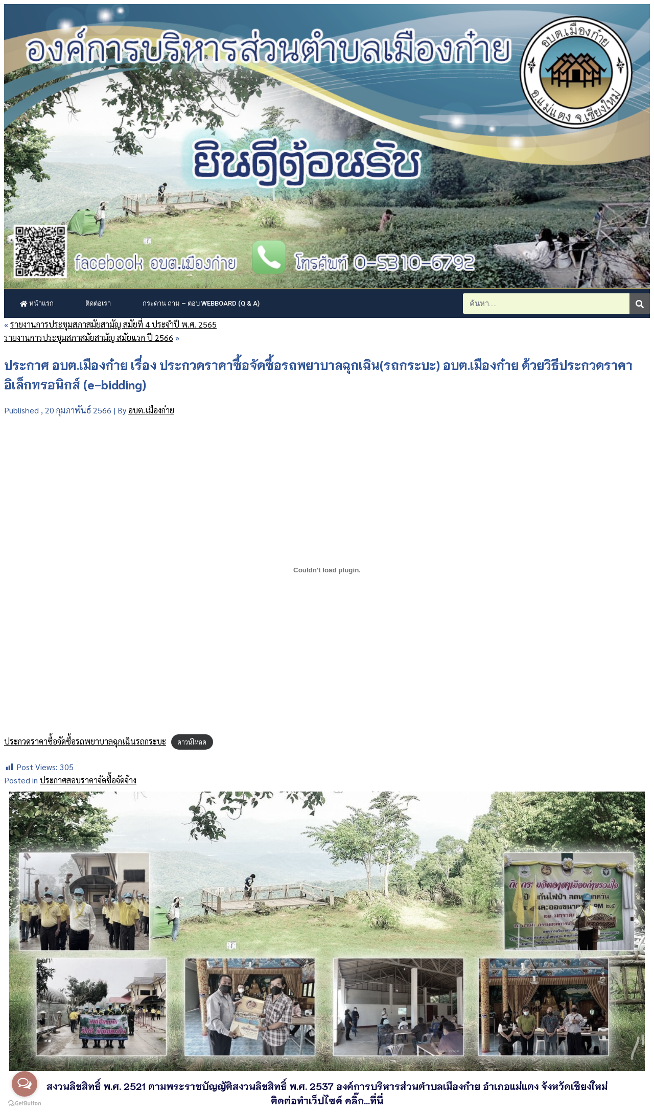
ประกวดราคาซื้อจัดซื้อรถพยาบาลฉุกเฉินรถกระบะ (85, 741)
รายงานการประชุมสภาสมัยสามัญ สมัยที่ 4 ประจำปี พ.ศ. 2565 (113, 324)
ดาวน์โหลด (191, 741)
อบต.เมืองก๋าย (151, 410)
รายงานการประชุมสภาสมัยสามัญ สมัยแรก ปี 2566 (88, 337)
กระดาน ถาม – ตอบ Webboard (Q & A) (201, 303)
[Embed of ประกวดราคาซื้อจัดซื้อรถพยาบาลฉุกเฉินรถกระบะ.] (327, 570)
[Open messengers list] (24, 1084)
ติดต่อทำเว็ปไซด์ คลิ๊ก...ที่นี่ (327, 1100)
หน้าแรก (37, 303)
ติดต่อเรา (98, 303)
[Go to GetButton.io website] (24, 1103)
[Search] (639, 303)
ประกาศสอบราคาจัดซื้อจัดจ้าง (88, 780)
